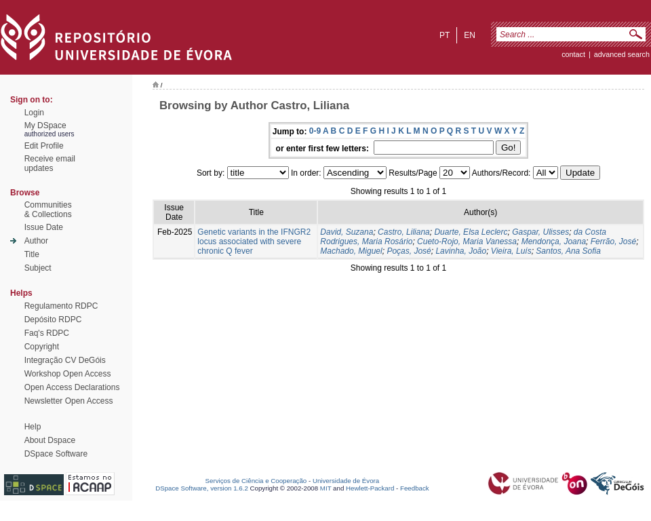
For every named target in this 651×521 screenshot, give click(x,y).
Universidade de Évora (346, 480)
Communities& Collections (48, 209)
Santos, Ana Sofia (568, 251)
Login (34, 112)
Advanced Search (622, 54)
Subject (38, 268)
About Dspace (49, 440)
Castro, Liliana (404, 232)
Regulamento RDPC (61, 306)
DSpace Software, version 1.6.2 (201, 488)
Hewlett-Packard (370, 488)
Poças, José (409, 251)
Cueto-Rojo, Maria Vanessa (467, 241)
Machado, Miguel (351, 251)
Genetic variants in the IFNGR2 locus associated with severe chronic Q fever (254, 241)
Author (36, 241)
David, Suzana (346, 232)
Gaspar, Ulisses (540, 232)
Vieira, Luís (511, 251)
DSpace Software (55, 454)
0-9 (315, 131)
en (469, 35)
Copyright (41, 346)
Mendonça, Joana (553, 241)
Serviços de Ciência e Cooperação (256, 480)
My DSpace (45, 125)
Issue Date (43, 227)
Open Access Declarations (72, 387)
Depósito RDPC (53, 319)
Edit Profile (44, 146)
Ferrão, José (613, 241)
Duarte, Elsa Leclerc (470, 232)
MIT (326, 488)
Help (32, 426)
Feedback (414, 488)
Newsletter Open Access (68, 401)
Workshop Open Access (67, 374)
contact (573, 54)
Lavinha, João (460, 251)
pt (444, 35)
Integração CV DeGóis (65, 360)
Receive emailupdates (49, 163)
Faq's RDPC (46, 333)
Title (31, 254)
